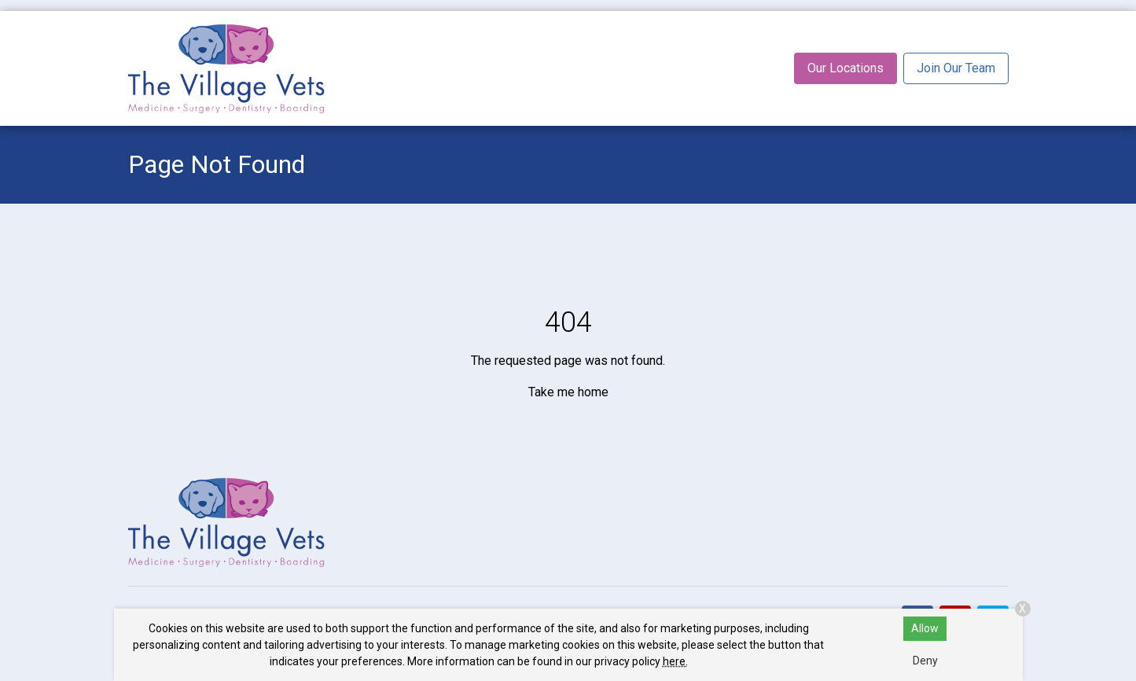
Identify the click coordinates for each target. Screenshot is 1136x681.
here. (675, 661)
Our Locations (845, 68)
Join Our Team (956, 68)
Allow (925, 628)
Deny (925, 660)
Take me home (568, 392)
